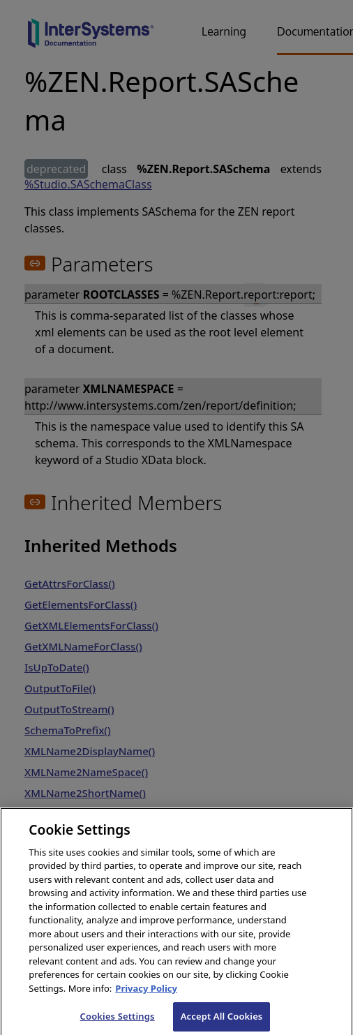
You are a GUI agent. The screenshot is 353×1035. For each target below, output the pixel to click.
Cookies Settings (117, 1020)
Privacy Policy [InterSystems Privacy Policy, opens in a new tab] (146, 992)
